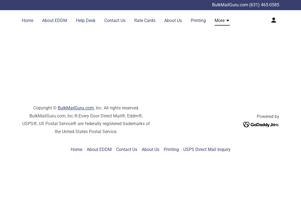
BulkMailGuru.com (76, 108)
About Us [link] (173, 20)
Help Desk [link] (85, 20)
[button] (222, 21)
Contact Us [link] (114, 20)
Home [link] (27, 20)
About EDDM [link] (54, 20)
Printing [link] (198, 20)
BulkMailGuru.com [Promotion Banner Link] (230, 4)
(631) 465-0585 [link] (264, 4)
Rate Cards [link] (144, 20)
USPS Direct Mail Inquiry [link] (207, 149)
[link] (261, 124)
